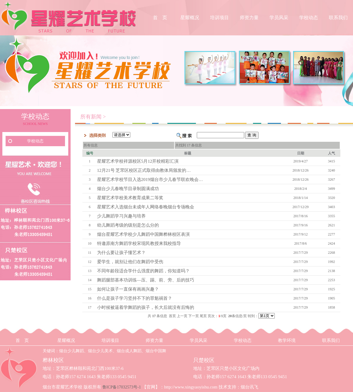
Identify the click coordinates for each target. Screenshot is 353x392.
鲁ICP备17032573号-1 (121, 387)
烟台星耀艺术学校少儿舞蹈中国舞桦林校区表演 (143, 234)
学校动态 (308, 17)
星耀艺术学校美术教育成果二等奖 (130, 197)
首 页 (160, 17)
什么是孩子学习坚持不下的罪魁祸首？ (134, 298)
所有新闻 (90, 117)
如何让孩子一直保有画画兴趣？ (128, 289)
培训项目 (219, 17)
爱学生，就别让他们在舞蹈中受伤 (130, 261)
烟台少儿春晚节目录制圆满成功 (128, 188)
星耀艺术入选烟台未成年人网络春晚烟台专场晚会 (145, 207)
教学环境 (287, 340)
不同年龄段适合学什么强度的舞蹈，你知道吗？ (143, 271)
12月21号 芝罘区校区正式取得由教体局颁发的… (144, 170)
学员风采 (278, 17)
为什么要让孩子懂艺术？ (121, 252)
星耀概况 (189, 17)
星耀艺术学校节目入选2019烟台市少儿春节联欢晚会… (150, 179)
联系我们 (338, 17)
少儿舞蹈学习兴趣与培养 (121, 216)
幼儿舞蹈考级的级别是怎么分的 (128, 225)
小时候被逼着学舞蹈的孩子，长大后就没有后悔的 (145, 307)
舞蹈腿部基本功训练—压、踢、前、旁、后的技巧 (145, 280)
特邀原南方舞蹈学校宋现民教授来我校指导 (139, 243)
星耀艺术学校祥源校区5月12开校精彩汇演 (138, 161)
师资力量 (249, 17)
